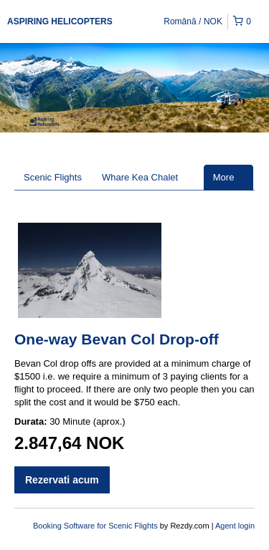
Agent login (235, 525)
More (228, 177)
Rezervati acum (62, 480)
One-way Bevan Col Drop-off (116, 339)
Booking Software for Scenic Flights (96, 525)
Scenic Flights (53, 177)
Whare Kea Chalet (140, 177)
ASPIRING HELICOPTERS (60, 21)
